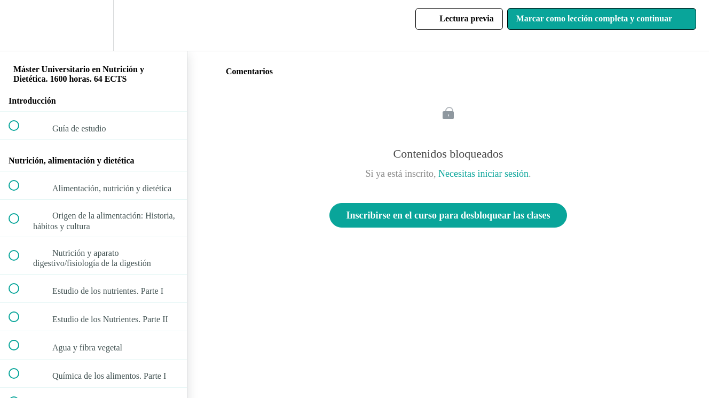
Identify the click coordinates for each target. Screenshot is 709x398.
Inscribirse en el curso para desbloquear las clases (448, 215)
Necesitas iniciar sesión (483, 173)
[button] (20, 25)
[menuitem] (93, 25)
